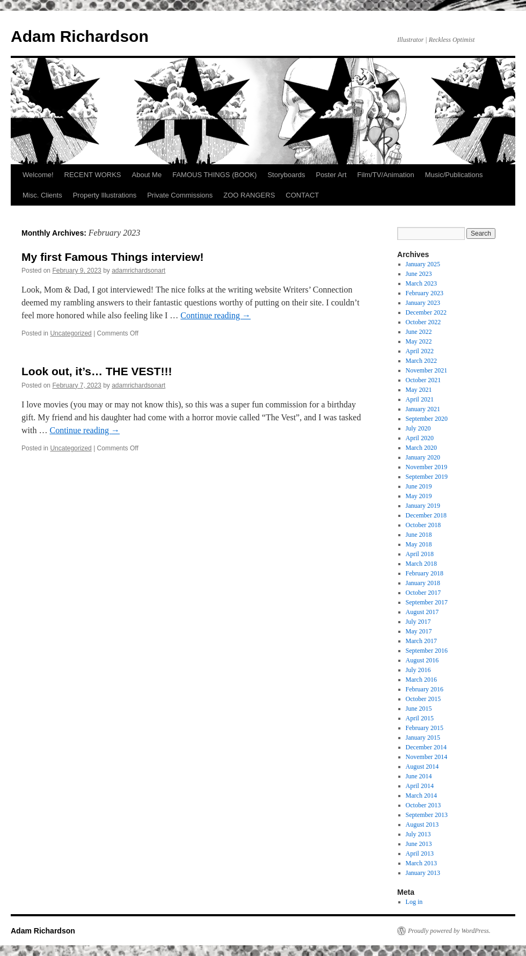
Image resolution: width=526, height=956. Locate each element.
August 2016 (422, 660)
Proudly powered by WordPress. (449, 931)
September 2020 (427, 418)
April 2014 (420, 786)
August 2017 (422, 612)
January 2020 (423, 457)
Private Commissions (180, 195)
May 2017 (419, 631)
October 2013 (423, 805)
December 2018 (426, 515)
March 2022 (421, 360)
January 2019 (423, 505)
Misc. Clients (42, 195)
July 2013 (418, 834)
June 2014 (419, 776)
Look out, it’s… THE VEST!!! (96, 371)
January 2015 (423, 737)
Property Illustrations (105, 195)
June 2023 (419, 274)
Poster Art (331, 175)
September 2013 (427, 815)
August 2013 (422, 824)
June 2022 (419, 331)
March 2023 (421, 283)
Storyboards (286, 175)
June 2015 (419, 708)
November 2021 (427, 370)
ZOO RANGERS (249, 195)
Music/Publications (454, 175)
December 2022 (426, 312)
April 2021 (420, 399)
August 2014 (422, 766)
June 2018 (419, 534)
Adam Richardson (80, 36)
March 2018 (421, 563)
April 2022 (420, 351)
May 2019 (419, 496)
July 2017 (418, 621)
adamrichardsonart (138, 270)
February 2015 (424, 728)
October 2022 (423, 322)
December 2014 (426, 747)
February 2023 (424, 293)
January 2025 (423, 264)
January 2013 (423, 873)
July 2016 (418, 670)
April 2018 (420, 554)
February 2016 (424, 689)
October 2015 (423, 699)
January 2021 (423, 409)
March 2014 (421, 795)
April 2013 (420, 853)
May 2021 (419, 389)
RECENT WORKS (92, 175)
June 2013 (419, 844)
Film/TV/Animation (385, 175)
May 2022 (419, 341)
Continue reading (215, 315)
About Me (147, 175)
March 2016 (421, 679)
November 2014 (427, 757)
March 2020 (421, 447)
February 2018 (424, 573)
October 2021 (423, 380)
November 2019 (427, 467)
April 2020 (420, 438)
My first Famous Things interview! (112, 257)
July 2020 (418, 428)
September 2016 (427, 650)
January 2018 (423, 583)
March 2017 (421, 641)
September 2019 (427, 476)
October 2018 (423, 525)
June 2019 (419, 486)
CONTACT (302, 195)
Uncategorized (70, 333)
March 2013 (421, 863)
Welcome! (38, 175)
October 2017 (423, 592)
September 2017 (427, 602)
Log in (414, 902)
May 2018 (419, 544)
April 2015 (420, 718)
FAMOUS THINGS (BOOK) (214, 175)
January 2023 (423, 302)
